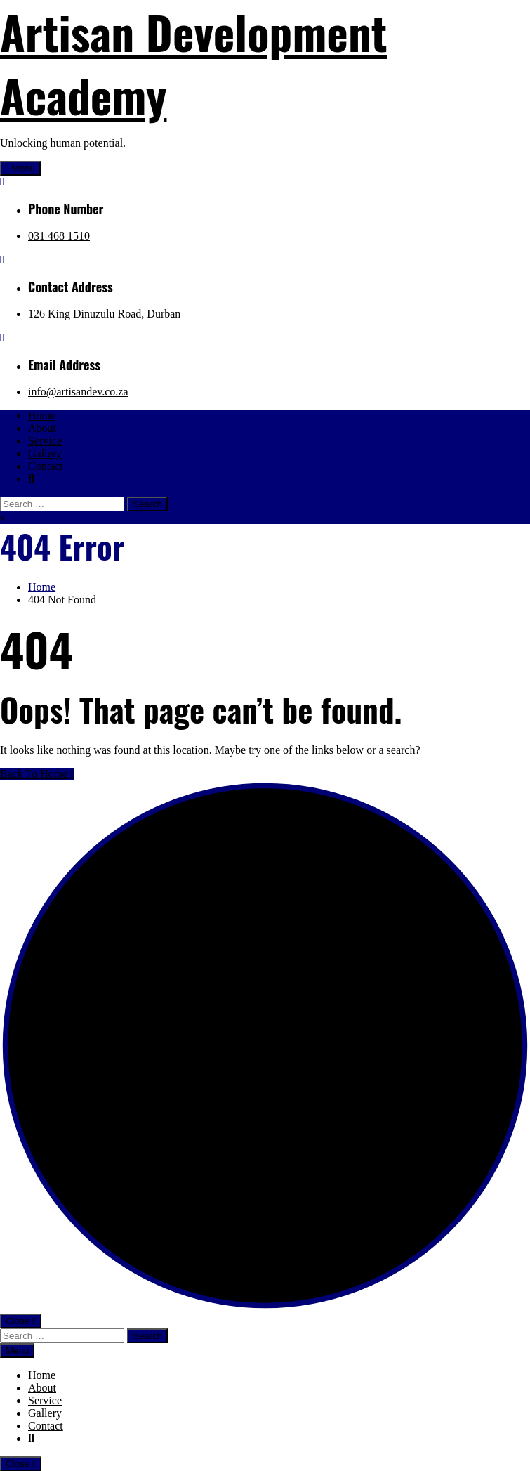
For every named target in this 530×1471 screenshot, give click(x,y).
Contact (45, 466)
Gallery (45, 453)
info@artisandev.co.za (78, 392)
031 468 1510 (59, 236)
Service (45, 441)
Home (41, 415)
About (42, 428)
